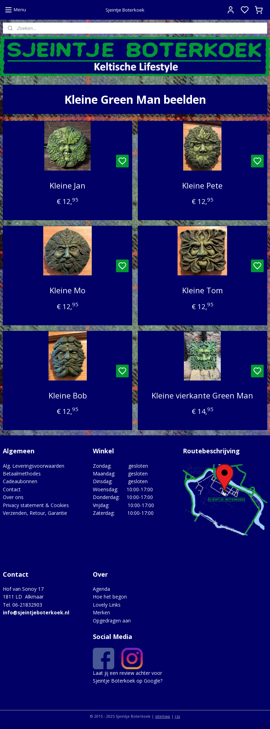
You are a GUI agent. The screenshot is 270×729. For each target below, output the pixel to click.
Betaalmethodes (22, 473)
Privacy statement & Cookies (36, 505)
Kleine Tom (202, 290)
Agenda (101, 589)
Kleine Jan (67, 185)
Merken (101, 612)
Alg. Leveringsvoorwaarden (33, 465)
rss (177, 716)
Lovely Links (107, 604)
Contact (12, 489)
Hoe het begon (110, 596)
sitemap (162, 716)
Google (152, 680)
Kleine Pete (202, 185)
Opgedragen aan (112, 620)
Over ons (13, 497)
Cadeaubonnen (20, 481)
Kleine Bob (68, 395)
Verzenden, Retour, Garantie (35, 513)
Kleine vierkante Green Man (202, 395)
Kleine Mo (67, 290)
